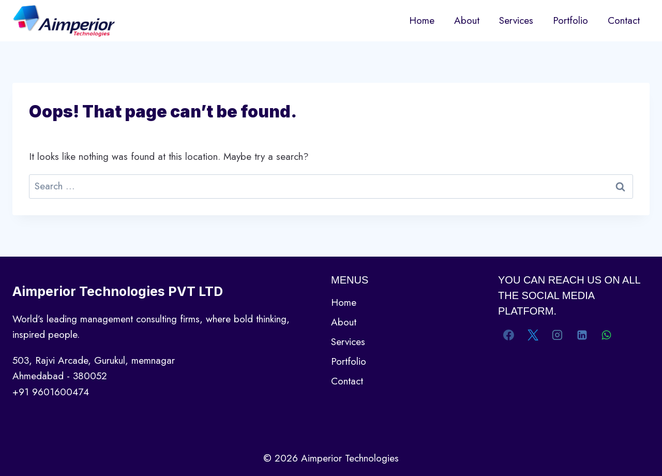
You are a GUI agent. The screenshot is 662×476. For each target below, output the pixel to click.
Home (421, 20)
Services (516, 20)
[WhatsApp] (606, 335)
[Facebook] (509, 335)
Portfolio (570, 20)
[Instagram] (557, 335)
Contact (624, 20)
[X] (533, 335)
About (466, 20)
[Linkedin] (582, 335)
